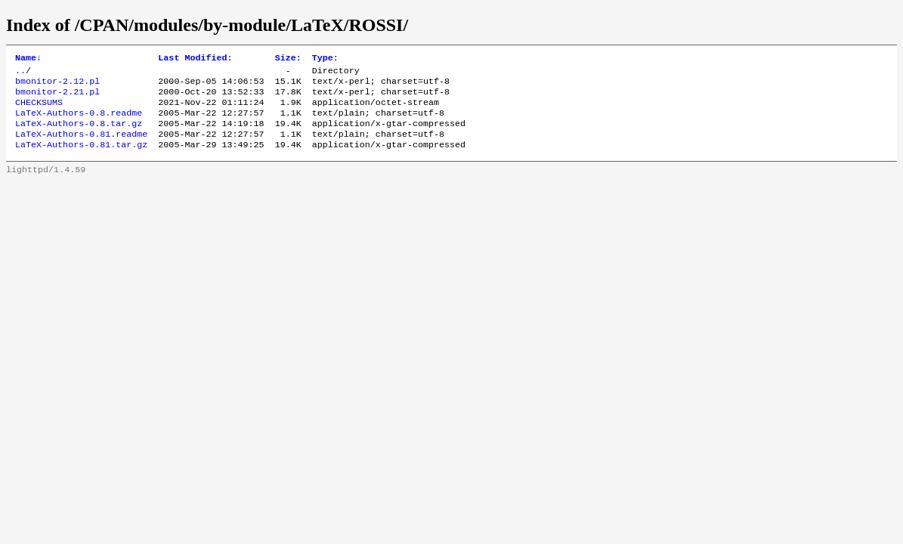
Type (325, 59)
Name (28, 59)
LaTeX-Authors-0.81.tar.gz (81, 158)
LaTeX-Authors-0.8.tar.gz (78, 134)
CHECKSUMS (39, 110)
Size (288, 59)
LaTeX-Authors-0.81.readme (81, 146)
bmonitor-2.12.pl (57, 85)
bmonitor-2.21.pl (57, 97)
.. (20, 73)
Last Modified (195, 59)
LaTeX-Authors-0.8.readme (78, 122)
